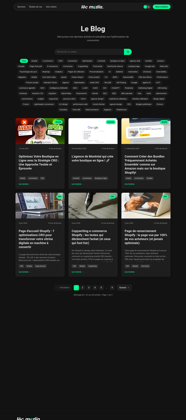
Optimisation (79, 83)
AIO (104, 88)
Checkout (147, 72)
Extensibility (161, 72)
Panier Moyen (77, 77)
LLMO (85, 88)
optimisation (87, 61)
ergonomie (53, 99)
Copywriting (83, 66)
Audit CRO (94, 83)
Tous (24, 61)
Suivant (124, 287)
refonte (95, 93)
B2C (105, 93)
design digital (158, 99)
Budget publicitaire (143, 104)
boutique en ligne (117, 61)
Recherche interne (115, 66)
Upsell (63, 77)
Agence (66, 83)
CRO (60, 61)
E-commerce (52, 66)
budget (41, 99)
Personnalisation (96, 72)
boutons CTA (37, 93)
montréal (101, 61)
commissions (27, 99)
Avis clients (51, 7)
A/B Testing (121, 83)
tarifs (149, 93)
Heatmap (46, 72)
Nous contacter (161, 7)
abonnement (161, 93)
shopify (34, 61)
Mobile (34, 77)
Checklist (63, 110)
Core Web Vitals (49, 77)
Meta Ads (164, 66)
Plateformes (122, 110)
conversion (72, 61)
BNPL (115, 77)
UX (106, 77)
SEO (42, 88)
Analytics (59, 72)
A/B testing (162, 88)
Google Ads (150, 66)
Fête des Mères (145, 77)
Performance (162, 77)
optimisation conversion (44, 104)
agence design (116, 104)
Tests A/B (76, 110)
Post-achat (97, 66)
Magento (107, 110)
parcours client (69, 99)
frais (139, 93)
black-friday (66, 93)
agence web (135, 61)
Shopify (21, 66)
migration (52, 93)
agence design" (97, 99)
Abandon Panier (50, 83)
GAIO (95, 88)
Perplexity (129, 88)
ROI (129, 104)
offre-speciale (126, 93)
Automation (133, 72)
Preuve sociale (32, 83)
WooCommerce (92, 110)
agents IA (147, 83)
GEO (75, 88)
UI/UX (83, 99)
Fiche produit (94, 77)
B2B (114, 93)
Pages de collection (76, 72)
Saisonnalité (128, 77)
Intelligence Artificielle (59, 88)
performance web (80, 104)
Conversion (68, 66)
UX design (63, 104)
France (26, 104)
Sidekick (119, 72)
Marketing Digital (145, 88)
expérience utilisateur (118, 99)
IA (110, 72)
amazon (160, 61)
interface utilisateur (140, 99)
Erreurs (160, 104)
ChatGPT (115, 88)
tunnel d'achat (98, 104)
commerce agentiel (27, 88)
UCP (158, 83)
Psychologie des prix (28, 72)
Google (134, 83)
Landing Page (134, 66)
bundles (148, 61)
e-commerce (48, 61)
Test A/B (107, 83)
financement (81, 93)
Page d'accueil (36, 66)
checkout (23, 93)
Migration (22, 77)
